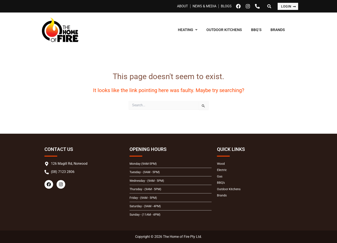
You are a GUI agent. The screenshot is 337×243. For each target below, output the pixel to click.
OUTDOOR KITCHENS (226, 30)
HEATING (188, 30)
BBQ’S (260, 30)
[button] (188, 30)
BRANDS (283, 30)
